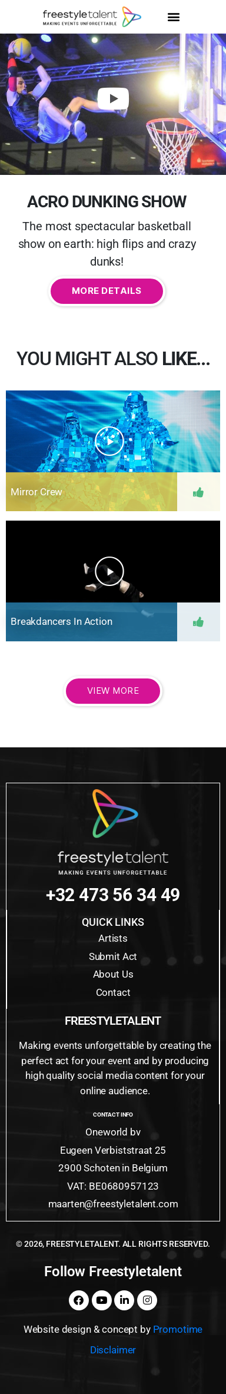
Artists (113, 938)
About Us (113, 974)
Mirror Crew (36, 492)
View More (113, 690)
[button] (173, 17)
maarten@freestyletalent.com (113, 1204)
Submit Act (113, 956)
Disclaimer (113, 1350)
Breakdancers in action (61, 621)
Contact (113, 992)
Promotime (178, 1329)
